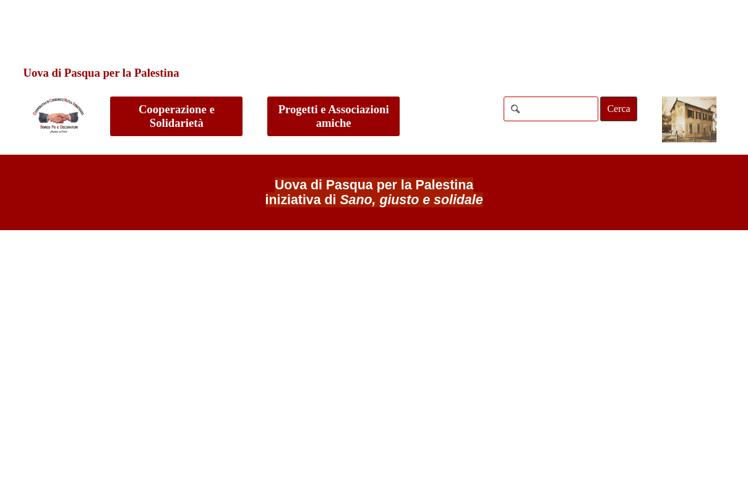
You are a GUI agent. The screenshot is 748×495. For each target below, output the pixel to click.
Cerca (618, 108)
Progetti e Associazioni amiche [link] (333, 116)
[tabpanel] (374, 192)
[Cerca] (551, 109)
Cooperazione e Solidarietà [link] (177, 116)
